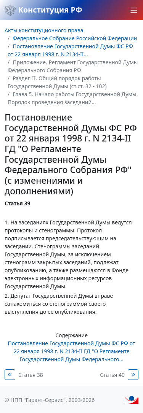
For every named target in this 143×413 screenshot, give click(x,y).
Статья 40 (112, 374)
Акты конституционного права (44, 30)
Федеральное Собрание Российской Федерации (75, 38)
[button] (133, 10)
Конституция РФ (43, 10)
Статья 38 (30, 374)
